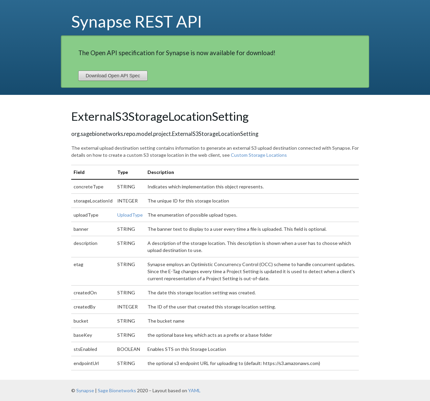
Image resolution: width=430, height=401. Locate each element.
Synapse (85, 390)
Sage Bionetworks (117, 390)
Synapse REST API (136, 21)
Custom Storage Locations (259, 155)
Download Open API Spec (113, 75)
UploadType (130, 215)
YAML (194, 390)
